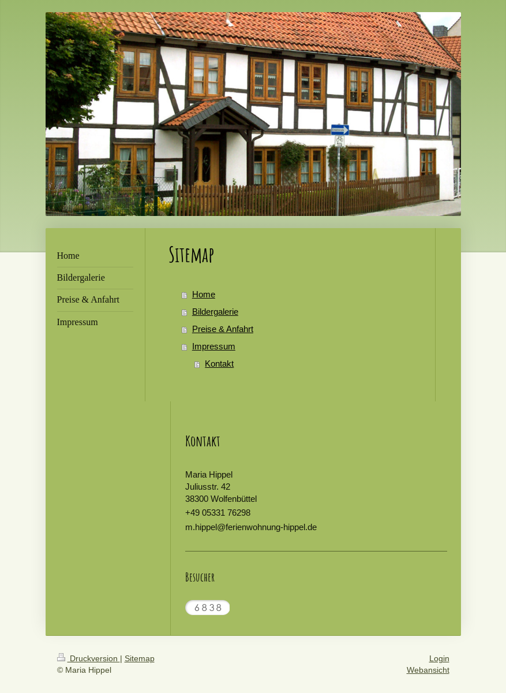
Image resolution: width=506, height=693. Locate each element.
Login (439, 658)
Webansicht (428, 670)
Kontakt (219, 363)
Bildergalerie (215, 311)
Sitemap (140, 658)
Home (203, 294)
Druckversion (88, 658)
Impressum (213, 346)
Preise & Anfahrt (222, 329)
